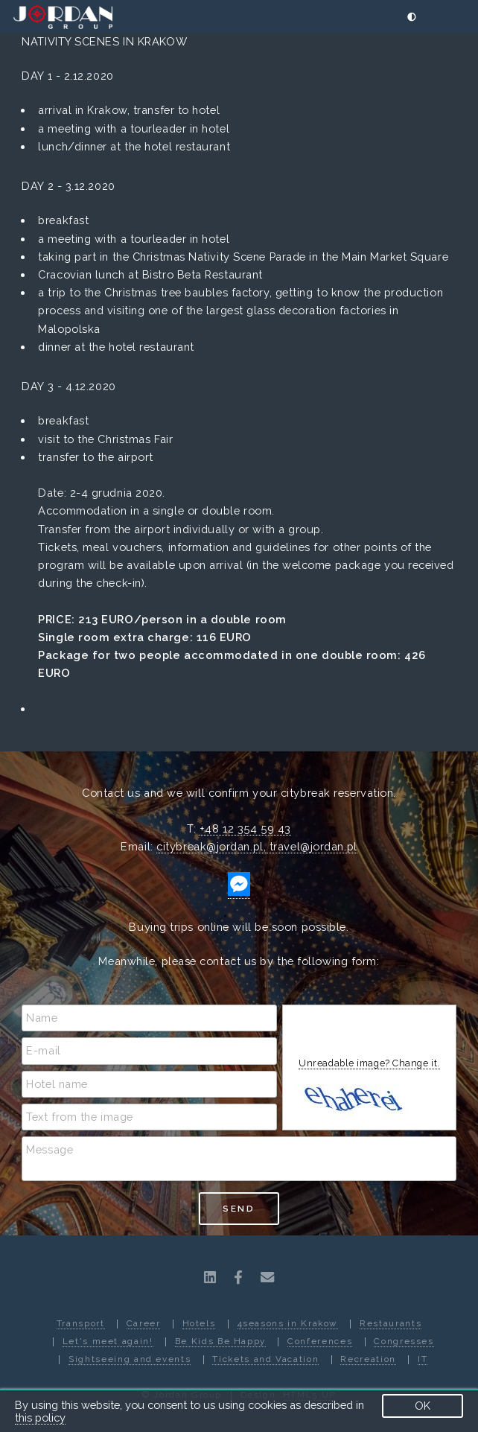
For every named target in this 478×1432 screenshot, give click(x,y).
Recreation (367, 1359)
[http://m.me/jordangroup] (239, 892)
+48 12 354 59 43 (245, 828)
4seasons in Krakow (288, 1323)
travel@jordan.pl (311, 846)
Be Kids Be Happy (220, 1341)
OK (422, 1405)
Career (144, 1323)
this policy (40, 1417)
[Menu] (456, 17)
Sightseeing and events (129, 1359)
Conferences (319, 1341)
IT (422, 1359)
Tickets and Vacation (265, 1359)
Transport (81, 1323)
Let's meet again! (108, 1341)
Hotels (199, 1323)
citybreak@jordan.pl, (211, 846)
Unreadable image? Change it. (369, 1063)
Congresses (403, 1341)
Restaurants (390, 1323)
